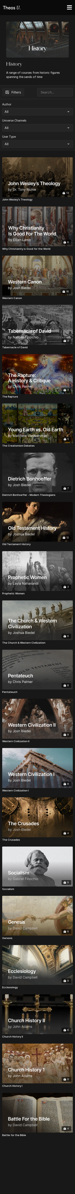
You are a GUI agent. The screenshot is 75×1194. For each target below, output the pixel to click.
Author (6, 104)
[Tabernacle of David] (37, 347)
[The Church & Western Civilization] (37, 643)
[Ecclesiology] (37, 987)
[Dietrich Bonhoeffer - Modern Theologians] (37, 495)
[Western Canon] (37, 298)
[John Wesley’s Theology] (37, 200)
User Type (9, 136)
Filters (13, 92)
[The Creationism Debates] (37, 446)
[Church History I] (37, 1086)
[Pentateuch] (37, 692)
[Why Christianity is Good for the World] (37, 249)
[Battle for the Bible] (37, 1135)
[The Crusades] (37, 840)
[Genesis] (37, 938)
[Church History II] (37, 1037)
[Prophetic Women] (37, 594)
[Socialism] (37, 889)
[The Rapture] (37, 397)
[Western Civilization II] (37, 741)
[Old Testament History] (37, 544)
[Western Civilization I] (37, 791)
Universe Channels (14, 120)
